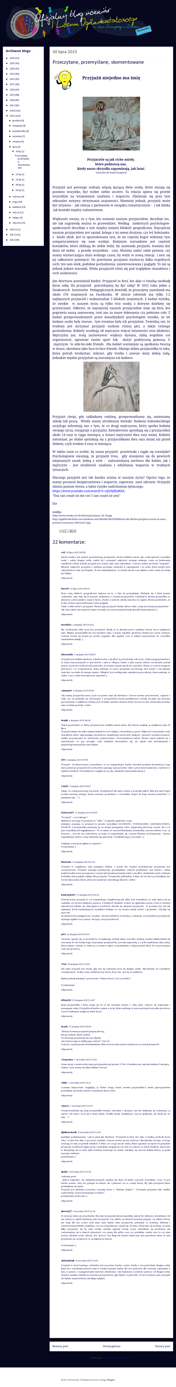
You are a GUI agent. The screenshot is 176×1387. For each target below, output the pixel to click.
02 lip (19, 190)
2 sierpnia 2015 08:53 (85, 654)
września (17, 136)
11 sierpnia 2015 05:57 (86, 813)
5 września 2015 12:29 (79, 1172)
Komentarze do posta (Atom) (117, 1358)
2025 (12, 63)
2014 (12, 229)
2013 (12, 234)
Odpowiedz (67, 578)
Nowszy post (60, 1346)
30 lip (19, 151)
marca (16, 212)
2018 (12, 100)
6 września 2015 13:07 (86, 1261)
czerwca (17, 196)
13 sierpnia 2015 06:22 (88, 895)
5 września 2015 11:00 (89, 1132)
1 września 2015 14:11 (79, 1083)
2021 (12, 84)
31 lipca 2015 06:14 (80, 589)
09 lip (19, 185)
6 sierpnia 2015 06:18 (79, 720)
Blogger (111, 1380)
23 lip (19, 174)
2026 (12, 58)
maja (15, 202)
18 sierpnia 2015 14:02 (78, 964)
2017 (12, 105)
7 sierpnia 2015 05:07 (80, 786)
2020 (12, 89)
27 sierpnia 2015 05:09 (79, 1027)
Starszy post (162, 1346)
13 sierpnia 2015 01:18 (83, 862)
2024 (12, 68)
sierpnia (17, 141)
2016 (12, 110)
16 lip (19, 179)
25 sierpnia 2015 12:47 (83, 1000)
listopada (18, 126)
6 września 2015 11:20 (84, 1211)
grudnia (17, 120)
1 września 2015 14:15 (81, 1106)
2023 (12, 74)
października (19, 131)
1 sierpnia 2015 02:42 (83, 625)
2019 (12, 95)
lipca (15, 147)
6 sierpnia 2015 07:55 (77, 760)
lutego (16, 217)
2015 (12, 116)
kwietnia (17, 207)
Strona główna (111, 1346)
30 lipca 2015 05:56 (75, 552)
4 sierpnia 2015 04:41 (83, 691)
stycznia (17, 223)
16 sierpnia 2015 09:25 (78, 934)
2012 (12, 240)
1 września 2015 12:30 (85, 1060)
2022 (12, 79)
